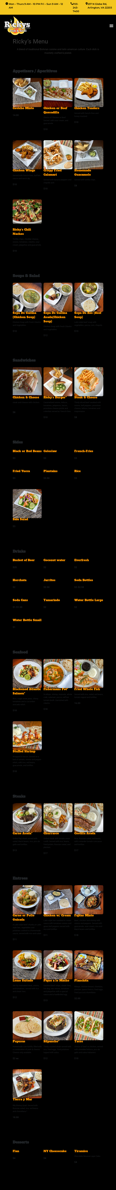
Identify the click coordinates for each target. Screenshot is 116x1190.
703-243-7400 (76, 8)
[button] (111, 26)
